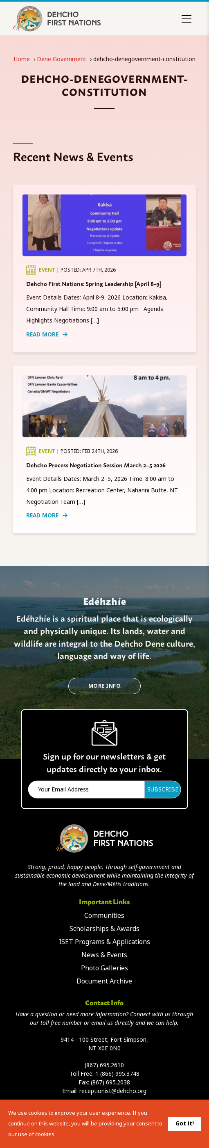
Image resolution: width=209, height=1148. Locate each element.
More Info (104, 686)
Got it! (184, 1123)
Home (21, 59)
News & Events (104, 955)
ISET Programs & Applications (104, 942)
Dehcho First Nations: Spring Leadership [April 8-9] (94, 283)
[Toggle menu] (186, 19)
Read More (46, 334)
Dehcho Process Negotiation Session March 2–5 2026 (96, 464)
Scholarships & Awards (104, 928)
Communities (104, 915)
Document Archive (104, 981)
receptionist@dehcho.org (112, 1091)
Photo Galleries (104, 968)
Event (47, 270)
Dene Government (61, 59)
